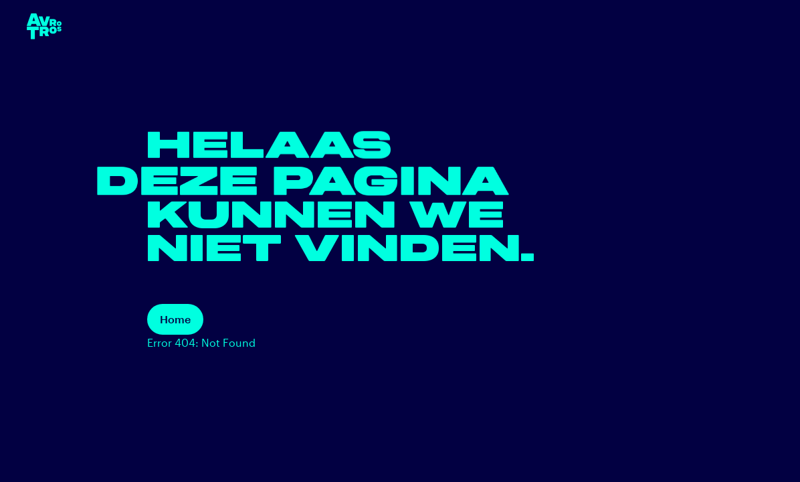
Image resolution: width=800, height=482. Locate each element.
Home (175, 319)
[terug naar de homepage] (44, 26)
